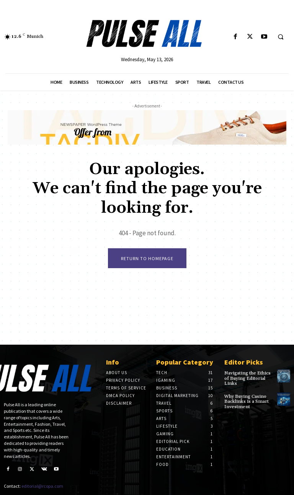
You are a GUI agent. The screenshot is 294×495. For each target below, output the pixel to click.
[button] (280, 37)
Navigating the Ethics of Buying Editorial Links (247, 378)
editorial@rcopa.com (42, 486)
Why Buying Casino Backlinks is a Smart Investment (246, 401)
